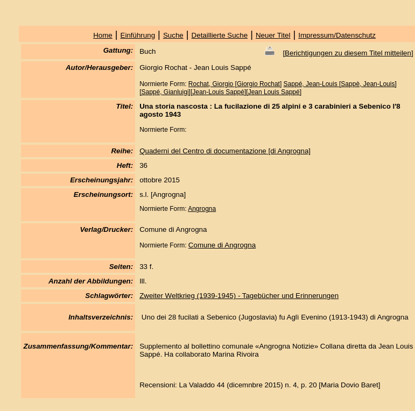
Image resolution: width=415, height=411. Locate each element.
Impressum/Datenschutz (337, 35)
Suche (173, 35)
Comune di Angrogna (222, 245)
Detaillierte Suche (220, 35)
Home (102, 35)
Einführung (138, 35)
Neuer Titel (273, 35)
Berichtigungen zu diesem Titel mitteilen (348, 53)
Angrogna (202, 208)
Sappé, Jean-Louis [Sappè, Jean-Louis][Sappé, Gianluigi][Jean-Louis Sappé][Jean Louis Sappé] (268, 88)
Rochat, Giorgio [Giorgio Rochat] (235, 84)
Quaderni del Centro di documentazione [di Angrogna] (225, 151)
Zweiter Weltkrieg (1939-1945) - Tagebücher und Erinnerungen (239, 296)
